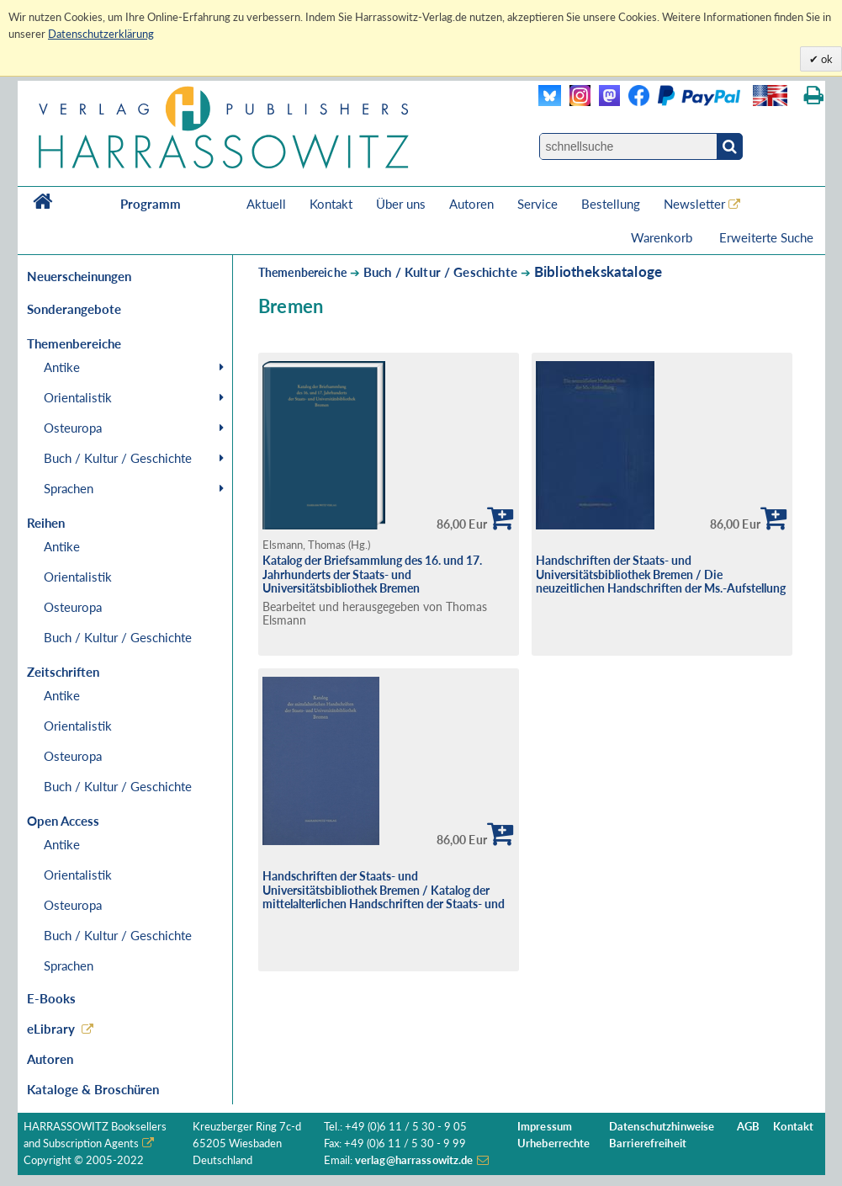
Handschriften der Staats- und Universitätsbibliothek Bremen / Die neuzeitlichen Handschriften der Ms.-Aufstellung (661, 574)
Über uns (401, 203)
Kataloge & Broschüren (93, 1089)
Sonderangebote (74, 308)
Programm (150, 203)
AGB (748, 1126)
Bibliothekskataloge (598, 271)
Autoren (471, 203)
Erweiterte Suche (766, 237)
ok (825, 59)
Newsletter (694, 203)
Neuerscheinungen (79, 276)
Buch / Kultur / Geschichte (118, 457)
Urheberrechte (553, 1143)
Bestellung (610, 203)
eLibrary (51, 1028)
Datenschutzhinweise (661, 1126)
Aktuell (266, 203)
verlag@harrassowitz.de (414, 1160)
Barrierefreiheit (647, 1143)
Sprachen (68, 488)
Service (537, 203)
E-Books (51, 998)
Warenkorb (663, 237)
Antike (62, 367)
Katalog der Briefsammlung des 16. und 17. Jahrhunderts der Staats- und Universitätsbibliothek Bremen (372, 574)
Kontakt (331, 203)
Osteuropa (73, 427)
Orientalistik (78, 397)
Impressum (544, 1126)
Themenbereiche (302, 272)
